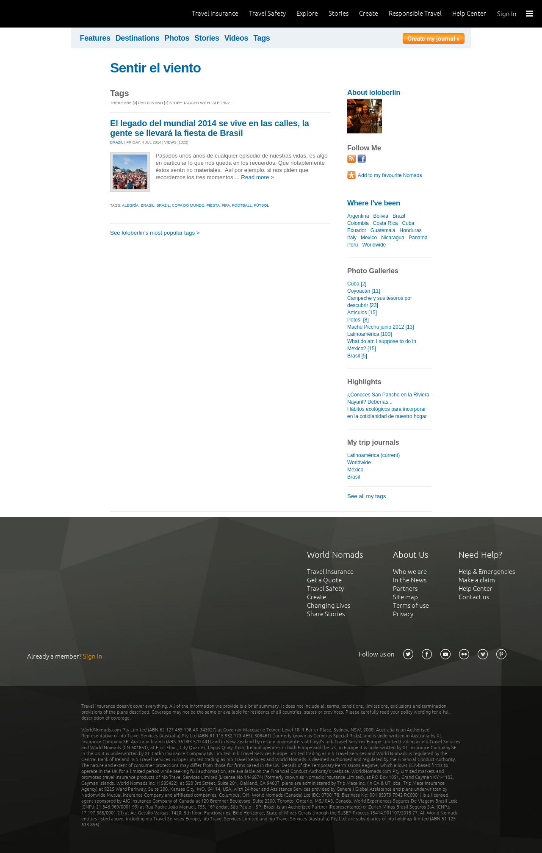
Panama (418, 238)
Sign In (507, 13)
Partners (405, 588)
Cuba (408, 223)
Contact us (474, 597)
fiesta (213, 205)
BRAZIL (116, 142)
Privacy (403, 614)
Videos (236, 38)
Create (368, 13)
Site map (405, 597)
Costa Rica (385, 223)
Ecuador (356, 230)
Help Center (469, 13)
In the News (409, 580)
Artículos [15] (362, 313)
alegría (130, 205)
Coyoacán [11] (363, 291)
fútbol (261, 205)
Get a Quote (324, 580)
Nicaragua (392, 238)
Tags (261, 38)
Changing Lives (328, 605)
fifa (226, 205)
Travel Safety (267, 13)
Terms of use (411, 605)
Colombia (358, 223)
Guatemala (383, 230)
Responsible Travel (415, 13)
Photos (176, 38)
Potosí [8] (358, 320)
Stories (338, 13)
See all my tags (366, 496)
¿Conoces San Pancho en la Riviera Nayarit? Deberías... (388, 398)
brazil (163, 205)
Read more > (257, 177)
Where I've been (373, 203)
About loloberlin (373, 93)
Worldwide (374, 245)
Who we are (410, 571)
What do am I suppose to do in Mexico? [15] (381, 345)
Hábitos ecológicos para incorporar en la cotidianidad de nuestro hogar (387, 412)
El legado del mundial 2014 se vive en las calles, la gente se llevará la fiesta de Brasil (209, 128)
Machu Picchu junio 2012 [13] (380, 327)
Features (95, 38)
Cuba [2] (356, 284)
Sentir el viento (155, 67)
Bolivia (380, 216)
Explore (307, 13)
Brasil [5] (357, 356)
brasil (147, 205)
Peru (352, 245)
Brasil (353, 477)
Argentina (358, 216)
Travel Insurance (215, 13)
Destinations (138, 38)
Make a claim (477, 580)
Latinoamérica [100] (369, 334)
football (242, 205)
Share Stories (326, 614)
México (355, 470)
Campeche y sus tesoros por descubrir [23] (379, 301)
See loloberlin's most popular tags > (155, 233)
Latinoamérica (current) (373, 455)
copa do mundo (188, 205)
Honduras (411, 230)
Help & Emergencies (487, 571)
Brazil (399, 216)
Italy (352, 238)
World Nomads (44, 14)
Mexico (369, 238)
